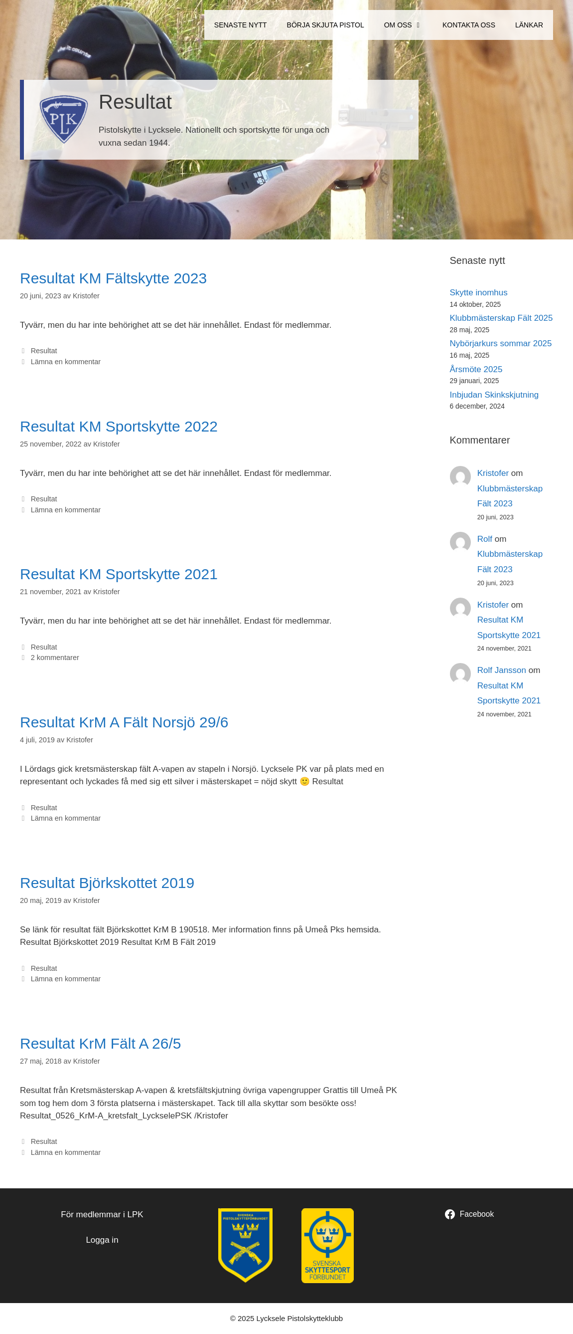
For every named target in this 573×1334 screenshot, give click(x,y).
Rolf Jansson (501, 670)
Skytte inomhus (479, 292)
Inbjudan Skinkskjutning (494, 395)
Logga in (102, 1240)
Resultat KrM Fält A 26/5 (100, 1043)
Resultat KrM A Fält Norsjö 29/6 (124, 722)
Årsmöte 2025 (476, 369)
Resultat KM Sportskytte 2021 (119, 574)
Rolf (484, 539)
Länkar (529, 25)
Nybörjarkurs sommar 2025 (501, 343)
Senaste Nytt (240, 25)
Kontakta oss (468, 25)
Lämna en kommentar (66, 362)
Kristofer (493, 473)
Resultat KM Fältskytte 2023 (113, 278)
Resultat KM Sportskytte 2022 (119, 426)
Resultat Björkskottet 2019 (107, 883)
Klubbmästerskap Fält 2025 (501, 318)
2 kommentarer (55, 658)
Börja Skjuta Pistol (325, 25)
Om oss (408, 25)
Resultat (44, 351)
